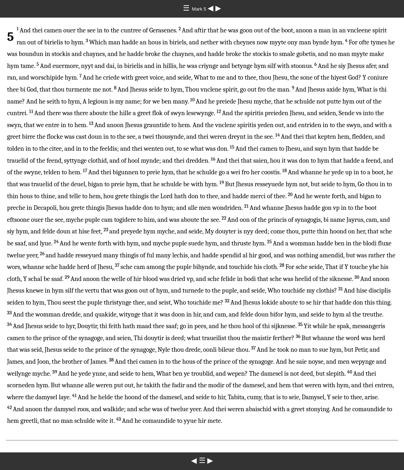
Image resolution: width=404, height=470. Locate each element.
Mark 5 (199, 9)
